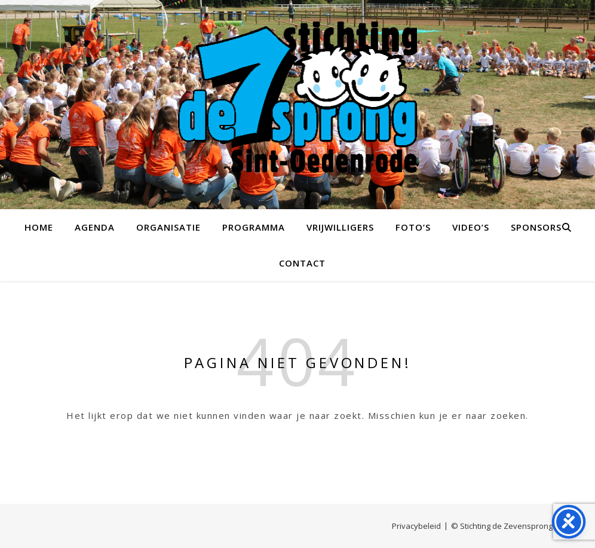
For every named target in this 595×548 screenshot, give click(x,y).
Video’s (470, 227)
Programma (253, 227)
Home (38, 227)
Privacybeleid (416, 526)
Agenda (95, 227)
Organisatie (168, 227)
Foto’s (413, 227)
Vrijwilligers (340, 227)
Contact (302, 263)
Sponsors (536, 227)
